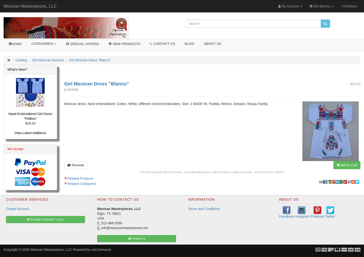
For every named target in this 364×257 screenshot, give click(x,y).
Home (15, 44)
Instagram (302, 212)
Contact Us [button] (137, 238)
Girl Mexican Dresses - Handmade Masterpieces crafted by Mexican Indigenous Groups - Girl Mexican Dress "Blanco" (221, 172)
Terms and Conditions (204, 209)
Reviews (75, 165)
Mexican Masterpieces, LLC (30, 6)
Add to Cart (347, 165)
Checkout (349, 6)
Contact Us (162, 44)
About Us (212, 44)
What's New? (17, 69)
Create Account (17, 209)
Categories (43, 44)
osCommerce (101, 250)
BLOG (189, 44)
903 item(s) (321, 6)
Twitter (330, 212)
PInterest (317, 212)
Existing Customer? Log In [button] (45, 219)
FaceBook (286, 212)
